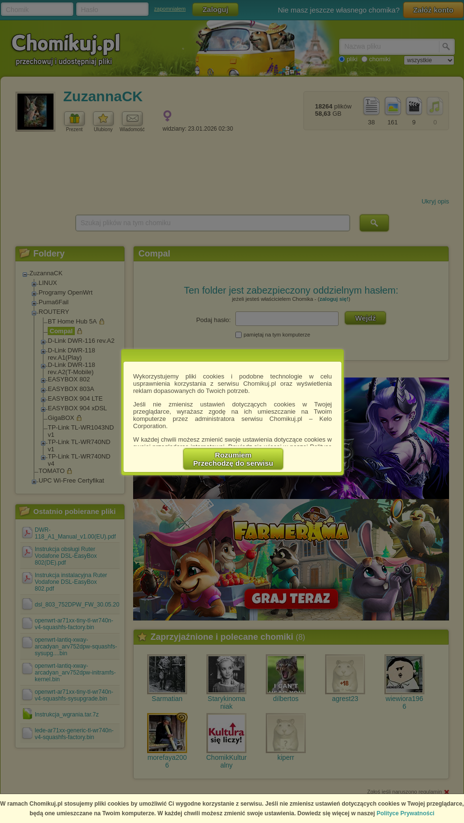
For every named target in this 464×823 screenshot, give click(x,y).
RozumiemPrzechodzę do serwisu (233, 459)
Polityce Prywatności (406, 813)
